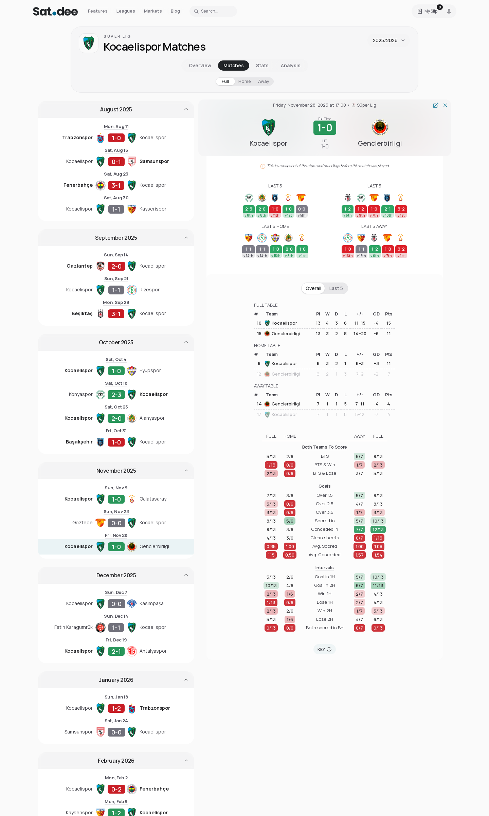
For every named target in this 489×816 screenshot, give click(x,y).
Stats (262, 65)
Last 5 (336, 288)
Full (225, 81)
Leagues (125, 11)
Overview (200, 65)
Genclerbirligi (282, 333)
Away (263, 81)
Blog (175, 11)
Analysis (291, 65)
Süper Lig (117, 36)
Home (244, 81)
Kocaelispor (280, 323)
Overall (313, 288)
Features (98, 11)
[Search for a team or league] (213, 11)
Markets (153, 11)
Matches (233, 65)
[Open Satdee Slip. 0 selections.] (427, 11)
